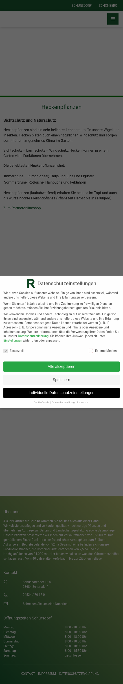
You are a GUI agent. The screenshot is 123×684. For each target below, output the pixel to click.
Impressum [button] (83, 399)
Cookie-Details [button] (42, 399)
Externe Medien (102, 348)
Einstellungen (12, 338)
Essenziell (13, 348)
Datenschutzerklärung (33, 333)
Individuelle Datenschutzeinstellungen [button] (61, 390)
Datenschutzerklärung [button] (63, 399)
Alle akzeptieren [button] (61, 364)
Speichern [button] (61, 377)
